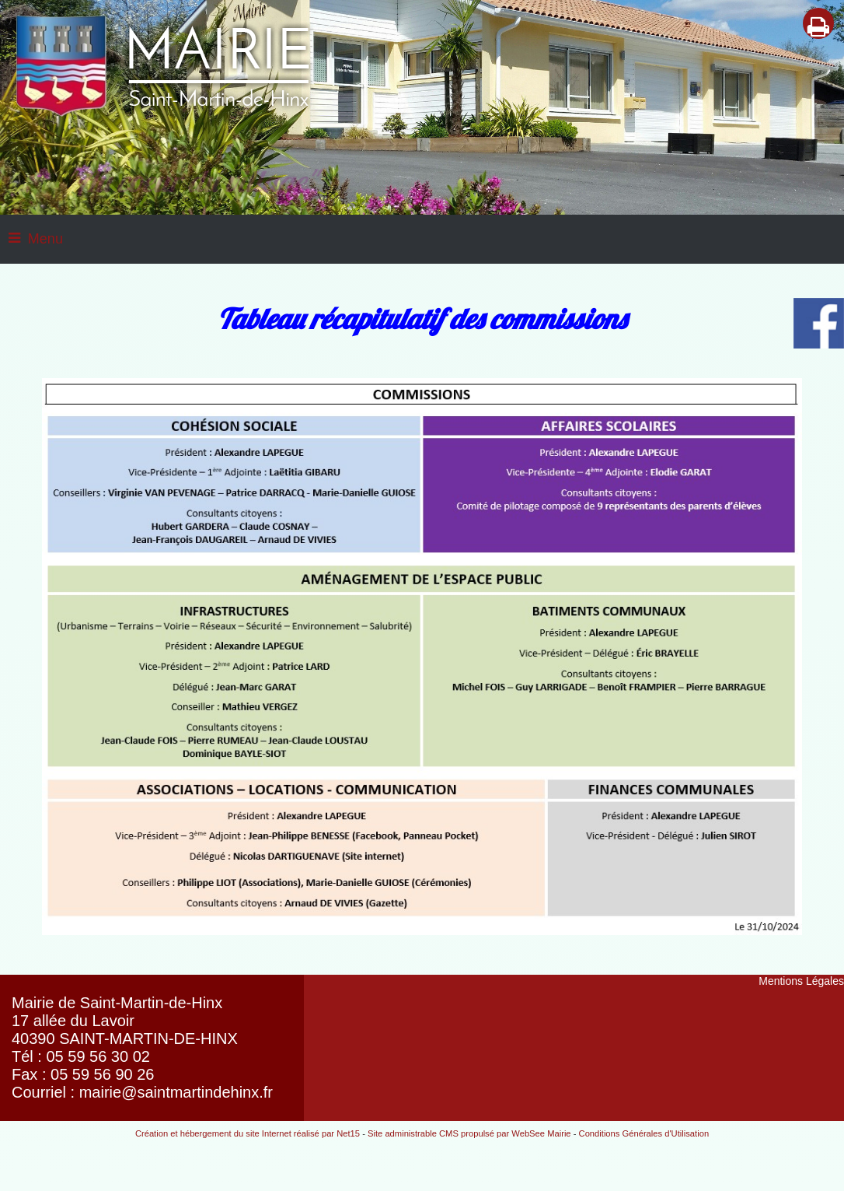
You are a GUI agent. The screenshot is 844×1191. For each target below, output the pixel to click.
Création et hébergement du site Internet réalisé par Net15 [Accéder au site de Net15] (247, 1133)
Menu (45, 239)
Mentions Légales (801, 981)
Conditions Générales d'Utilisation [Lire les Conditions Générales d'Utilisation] (644, 1133)
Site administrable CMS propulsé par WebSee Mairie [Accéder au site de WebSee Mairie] (469, 1133)
